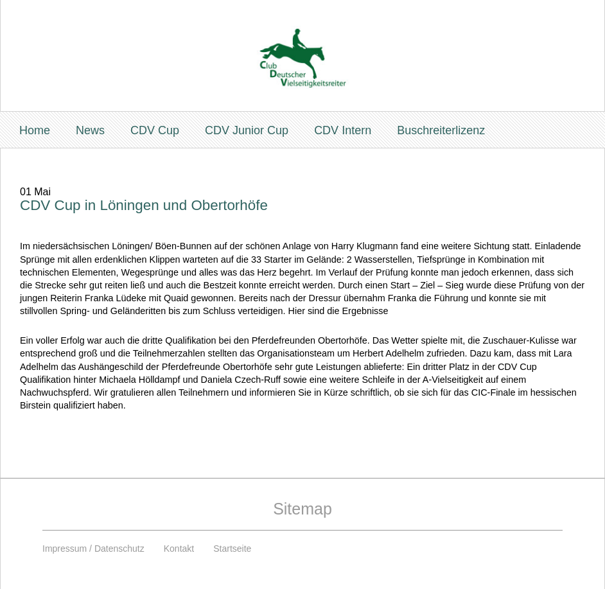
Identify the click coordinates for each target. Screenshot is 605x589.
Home (34, 130)
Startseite (232, 548)
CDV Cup (154, 130)
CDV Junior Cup (246, 130)
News (90, 130)
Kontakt (179, 548)
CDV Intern (342, 130)
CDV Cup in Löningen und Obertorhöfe (144, 205)
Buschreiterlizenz (441, 130)
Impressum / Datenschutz (93, 548)
